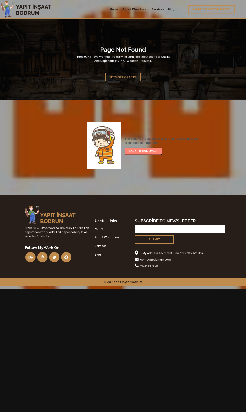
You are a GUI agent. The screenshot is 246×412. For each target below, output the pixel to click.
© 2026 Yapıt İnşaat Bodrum (123, 282)
